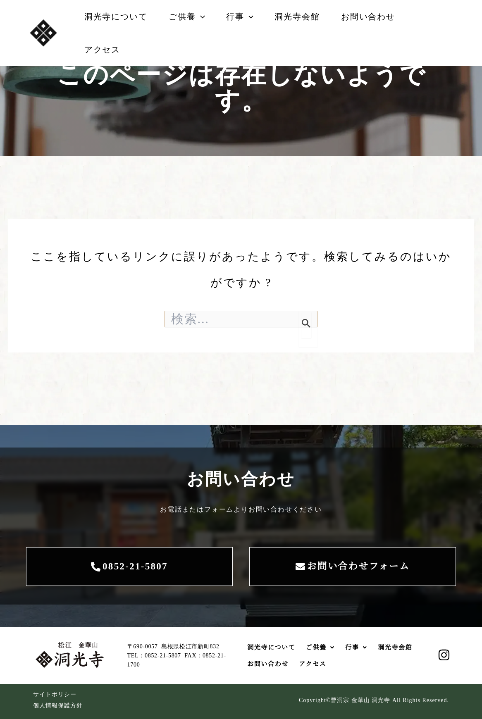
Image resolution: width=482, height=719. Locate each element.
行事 (248, 16)
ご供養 (192, 16)
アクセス (104, 49)
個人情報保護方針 (58, 705)
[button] (205, 16)
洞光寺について (117, 16)
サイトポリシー (54, 694)
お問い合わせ (384, 16)
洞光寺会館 (309, 16)
